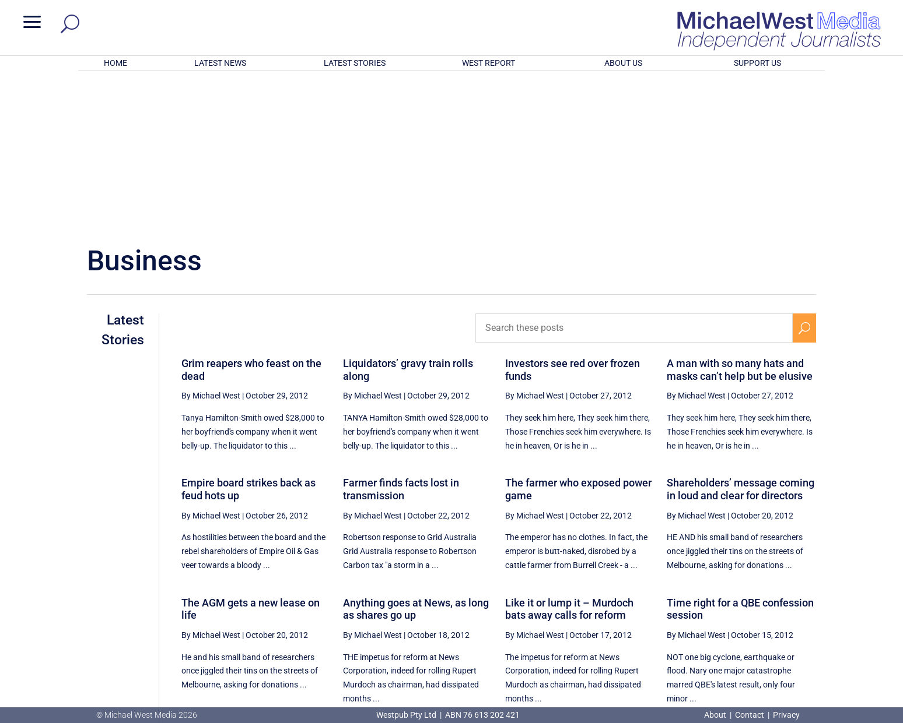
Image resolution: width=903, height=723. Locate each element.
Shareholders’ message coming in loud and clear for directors (740, 336)
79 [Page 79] (747, 597)
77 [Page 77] (688, 597)
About (716, 715)
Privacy (786, 715)
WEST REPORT (488, 63)
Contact (749, 715)
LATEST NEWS (220, 63)
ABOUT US (623, 63)
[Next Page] (804, 596)
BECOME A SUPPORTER (841, 642)
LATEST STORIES (355, 63)
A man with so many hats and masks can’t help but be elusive (740, 217)
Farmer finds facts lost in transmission (401, 336)
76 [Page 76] (659, 597)
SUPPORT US (757, 63)
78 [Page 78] (718, 597)
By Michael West (210, 243)
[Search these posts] (634, 175)
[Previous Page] (632, 596)
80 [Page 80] (777, 597)
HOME (115, 63)
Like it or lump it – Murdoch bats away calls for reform (569, 456)
